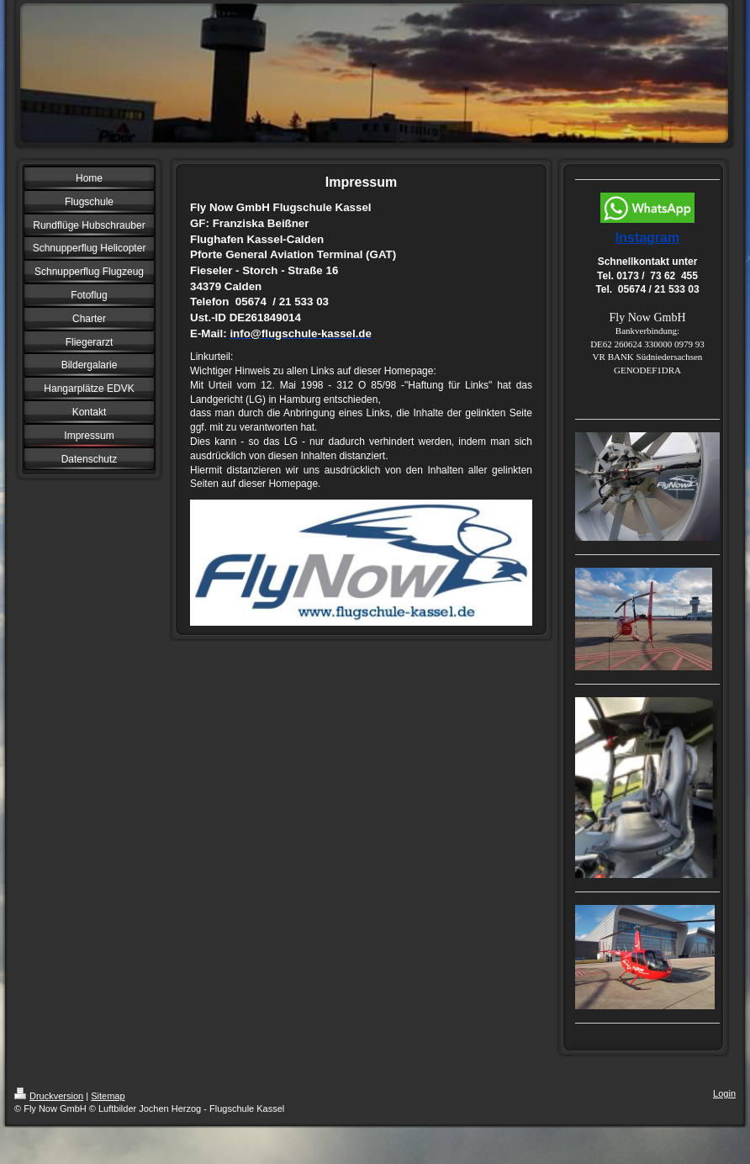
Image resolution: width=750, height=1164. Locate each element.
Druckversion (48, 1096)
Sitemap (107, 1096)
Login (724, 1093)
